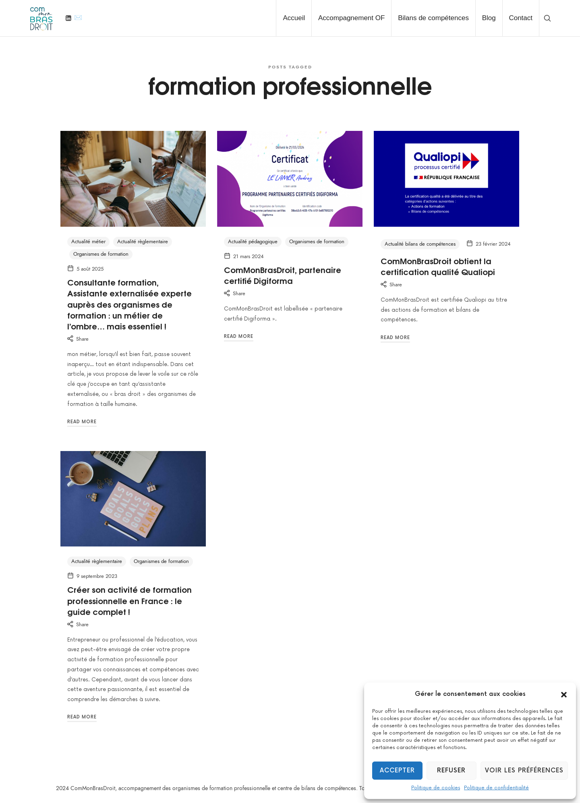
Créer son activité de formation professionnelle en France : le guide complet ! (129, 600)
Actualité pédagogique (253, 241)
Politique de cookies (435, 788)
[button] (564, 694)
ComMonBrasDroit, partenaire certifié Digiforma (282, 274)
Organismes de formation (100, 254)
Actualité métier (88, 241)
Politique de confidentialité (496, 788)
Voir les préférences (524, 770)
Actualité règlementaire (142, 241)
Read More (82, 421)
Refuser (451, 770)
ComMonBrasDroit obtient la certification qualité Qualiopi (438, 266)
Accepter (397, 770)
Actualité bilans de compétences (420, 244)
